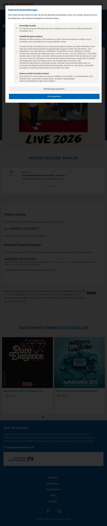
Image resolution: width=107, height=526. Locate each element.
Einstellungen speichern (54, 89)
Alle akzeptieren (54, 96)
